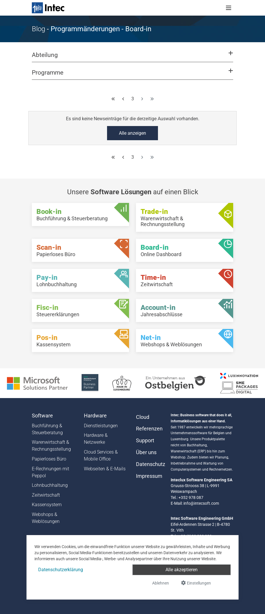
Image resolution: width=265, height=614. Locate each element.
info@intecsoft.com (201, 503)
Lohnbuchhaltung (50, 485)
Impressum (149, 476)
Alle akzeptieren (181, 569)
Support (145, 440)
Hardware (95, 416)
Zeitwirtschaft (46, 495)
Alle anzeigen (132, 133)
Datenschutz (150, 464)
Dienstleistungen (101, 425)
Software (42, 416)
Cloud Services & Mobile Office (101, 455)
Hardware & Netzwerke (96, 438)
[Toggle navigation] (228, 7)
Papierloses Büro (49, 459)
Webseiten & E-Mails (105, 468)
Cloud (142, 417)
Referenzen (149, 429)
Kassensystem (47, 504)
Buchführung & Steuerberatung (47, 429)
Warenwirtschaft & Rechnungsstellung (51, 445)
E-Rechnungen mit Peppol (50, 472)
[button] (132, 57)
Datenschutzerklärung (60, 569)
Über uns (146, 452)
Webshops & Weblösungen (46, 518)
